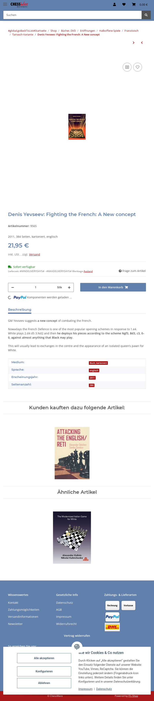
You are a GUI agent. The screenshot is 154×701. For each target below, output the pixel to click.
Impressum (85, 689)
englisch (94, 370)
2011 (92, 377)
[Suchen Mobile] (72, 15)
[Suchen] (146, 15)
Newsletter (15, 624)
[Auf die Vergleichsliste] (127, 67)
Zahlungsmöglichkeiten (23, 609)
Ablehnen (44, 683)
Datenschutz (104, 689)
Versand (34, 254)
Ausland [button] (88, 271)
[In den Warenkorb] (11, 55)
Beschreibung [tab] (19, 310)
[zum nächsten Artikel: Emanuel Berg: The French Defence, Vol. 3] (134, 42)
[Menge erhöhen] (69, 287)
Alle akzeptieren (44, 658)
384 (91, 385)
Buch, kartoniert (98, 363)
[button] (114, 4)
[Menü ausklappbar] (5, 2)
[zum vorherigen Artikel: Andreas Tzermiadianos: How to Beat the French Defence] (142, 42)
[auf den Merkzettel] (137, 67)
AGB (59, 609)
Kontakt (13, 602)
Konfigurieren (44, 671)
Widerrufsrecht (66, 624)
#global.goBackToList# (21, 30)
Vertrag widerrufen (77, 636)
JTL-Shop (133, 696)
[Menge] (35, 287)
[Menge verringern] (12, 287)
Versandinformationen (23, 617)
